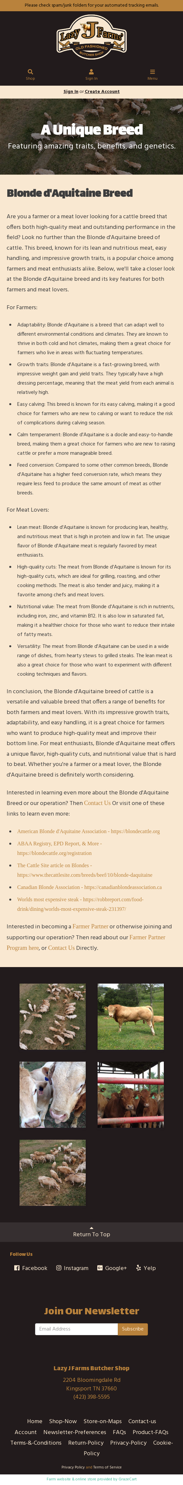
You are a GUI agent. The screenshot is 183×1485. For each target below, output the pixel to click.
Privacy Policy (73, 1467)
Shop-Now (63, 1421)
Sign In (91, 76)
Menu (152, 76)
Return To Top (91, 1232)
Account (26, 1432)
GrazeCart (127, 1479)
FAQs (119, 1432)
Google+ (111, 1268)
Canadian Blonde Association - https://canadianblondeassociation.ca (89, 887)
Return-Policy (86, 1443)
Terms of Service (107, 1467)
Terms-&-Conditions (36, 1443)
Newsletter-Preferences (74, 1432)
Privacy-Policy (128, 1443)
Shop (31, 76)
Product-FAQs (150, 1432)
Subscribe (133, 1329)
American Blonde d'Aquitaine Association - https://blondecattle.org (88, 831)
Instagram (72, 1268)
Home (34, 1421)
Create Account (102, 92)
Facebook (30, 1268)
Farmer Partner (90, 926)
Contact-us (142, 1421)
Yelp (145, 1268)
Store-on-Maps (102, 1421)
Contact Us (97, 803)
